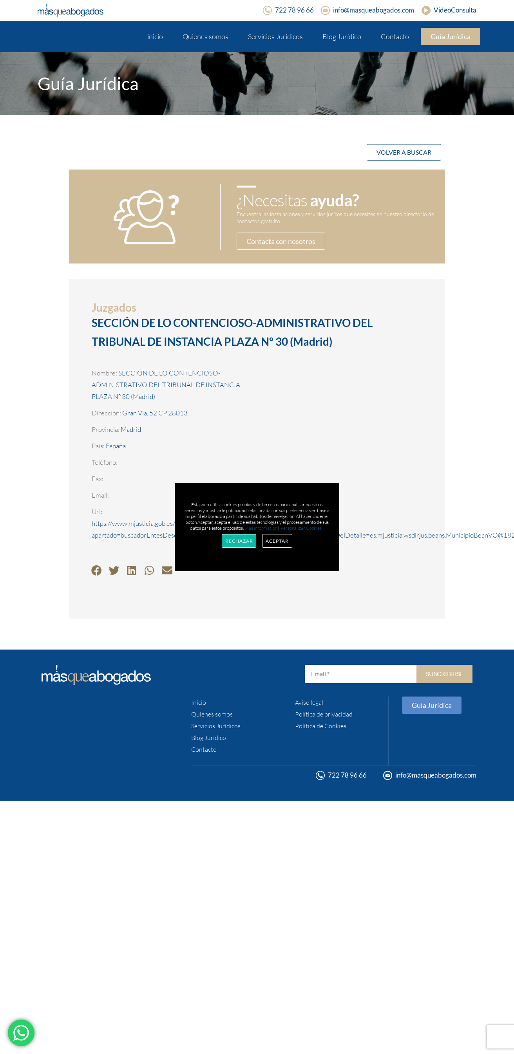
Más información (260, 528)
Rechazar (239, 541)
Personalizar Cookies (301, 528)
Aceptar (277, 541)
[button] (96, 570)
